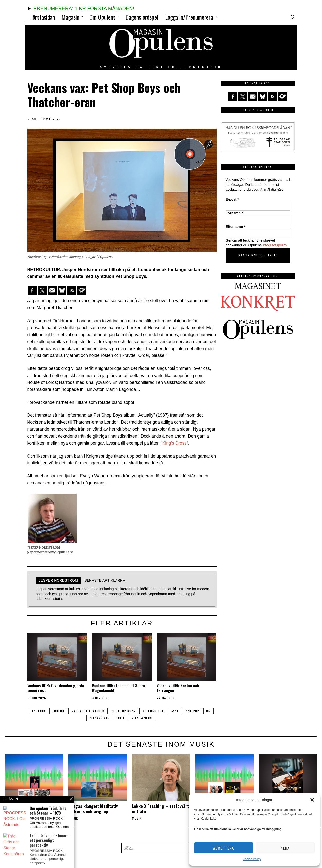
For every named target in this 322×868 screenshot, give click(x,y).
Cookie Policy (252, 859)
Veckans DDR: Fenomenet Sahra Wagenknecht (118, 688)
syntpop (201, 711)
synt (183, 711)
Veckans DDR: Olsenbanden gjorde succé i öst (55, 688)
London (62, 711)
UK (84, 718)
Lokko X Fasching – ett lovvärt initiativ (160, 808)
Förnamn (234, 213)
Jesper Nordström (58, 580)
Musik (32, 118)
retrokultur (160, 711)
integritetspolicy (275, 245)
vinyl (127, 718)
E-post (232, 199)
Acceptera (223, 848)
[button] (312, 799)
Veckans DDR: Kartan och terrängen (178, 688)
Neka (285, 848)
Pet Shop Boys (129, 711)
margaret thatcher (92, 711)
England (41, 711)
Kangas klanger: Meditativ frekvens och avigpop (93, 808)
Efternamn (236, 227)
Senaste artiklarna (104, 580)
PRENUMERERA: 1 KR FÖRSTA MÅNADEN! (83, 8)
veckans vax (104, 718)
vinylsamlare (150, 718)
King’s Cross (174, 443)
